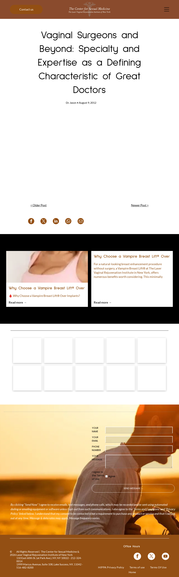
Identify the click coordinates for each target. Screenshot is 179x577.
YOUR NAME (95, 429)
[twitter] (151, 557)
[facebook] (137, 557)
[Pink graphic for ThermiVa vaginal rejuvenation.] (27, 378)
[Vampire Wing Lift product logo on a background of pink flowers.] (58, 350)
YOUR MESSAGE (97, 457)
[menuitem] (111, 567)
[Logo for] (27, 350)
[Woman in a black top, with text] (89, 378)
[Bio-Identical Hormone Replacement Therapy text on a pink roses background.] (120, 350)
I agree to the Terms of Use (98, 475)
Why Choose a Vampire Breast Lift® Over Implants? (47, 288)
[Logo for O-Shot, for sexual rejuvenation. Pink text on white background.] (58, 378)
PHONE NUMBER (96, 448)
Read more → (18, 302)
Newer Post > (140, 205)
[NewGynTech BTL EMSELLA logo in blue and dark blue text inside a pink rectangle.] (151, 378)
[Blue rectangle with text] (120, 378)
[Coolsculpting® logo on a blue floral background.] (151, 350)
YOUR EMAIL (95, 439)
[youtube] (165, 557)
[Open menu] (166, 9)
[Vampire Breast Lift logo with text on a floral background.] (89, 350)
